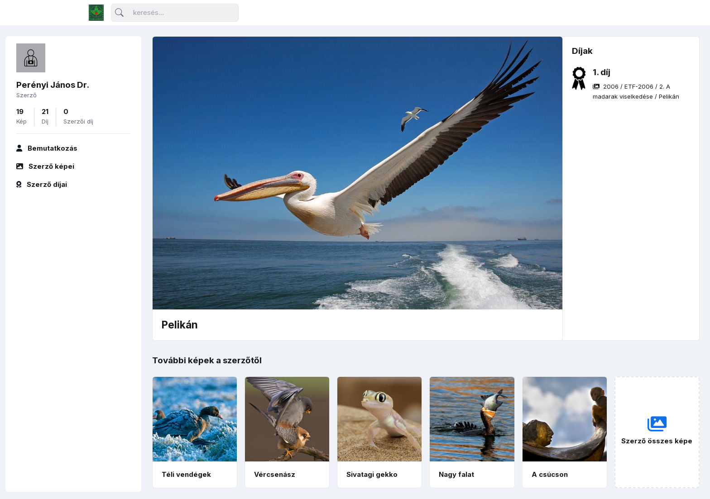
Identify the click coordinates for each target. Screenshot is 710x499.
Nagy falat (456, 474)
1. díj (601, 72)
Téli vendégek (186, 474)
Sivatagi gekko (372, 474)
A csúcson (550, 474)
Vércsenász (274, 474)
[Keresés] (175, 13)
